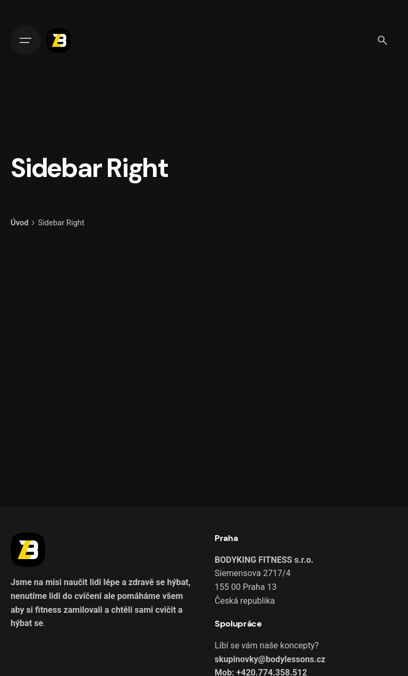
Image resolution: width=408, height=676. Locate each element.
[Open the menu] (25, 40)
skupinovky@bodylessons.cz (270, 659)
